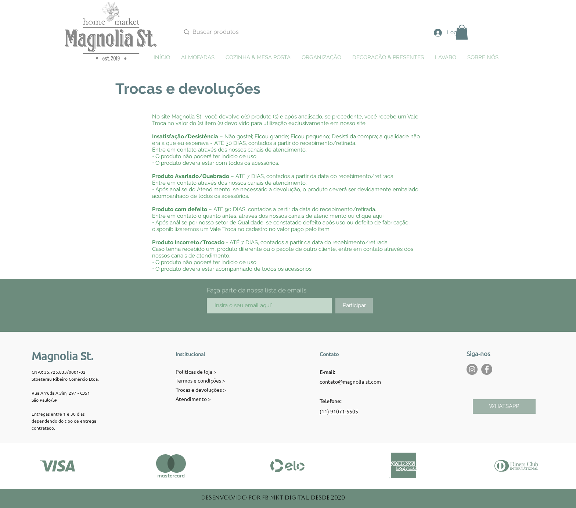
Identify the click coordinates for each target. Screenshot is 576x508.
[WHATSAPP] (504, 406)
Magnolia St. (62, 355)
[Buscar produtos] (271, 32)
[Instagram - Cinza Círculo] (472, 369)
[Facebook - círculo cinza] (486, 369)
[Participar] (354, 305)
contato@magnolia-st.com (350, 381)
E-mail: (327, 372)
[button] (462, 32)
